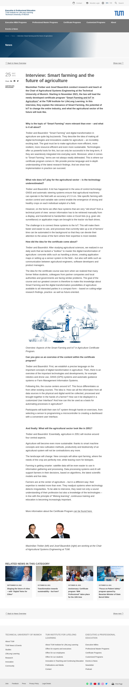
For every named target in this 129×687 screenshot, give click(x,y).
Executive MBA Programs (16, 22)
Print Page (118, 684)
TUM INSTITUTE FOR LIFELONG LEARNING (60, 636)
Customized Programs (96, 22)
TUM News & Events (13, 645)
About (113, 22)
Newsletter (90, 665)
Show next (118, 63)
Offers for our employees (55, 653)
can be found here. (83, 511)
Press (24, 683)
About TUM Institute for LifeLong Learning (61, 645)
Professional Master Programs (45, 22)
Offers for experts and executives (58, 649)
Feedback (15, 683)
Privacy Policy (34, 683)
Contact (48, 669)
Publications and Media (54, 665)
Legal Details (46, 683)
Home (7, 36)
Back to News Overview (15, 63)
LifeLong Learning (12, 654)
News (13, 36)
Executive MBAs (92, 645)
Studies (8, 650)
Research (9, 658)
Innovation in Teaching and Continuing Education (64, 661)
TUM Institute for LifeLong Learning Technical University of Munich (20, 12)
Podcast (89, 669)
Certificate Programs (72, 22)
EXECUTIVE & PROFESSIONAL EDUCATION (100, 636)
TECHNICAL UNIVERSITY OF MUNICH (23, 635)
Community (9, 666)
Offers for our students (54, 657)
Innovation (9, 662)
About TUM (9, 641)
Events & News (11, 29)
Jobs (6, 683)
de (111, 3)
